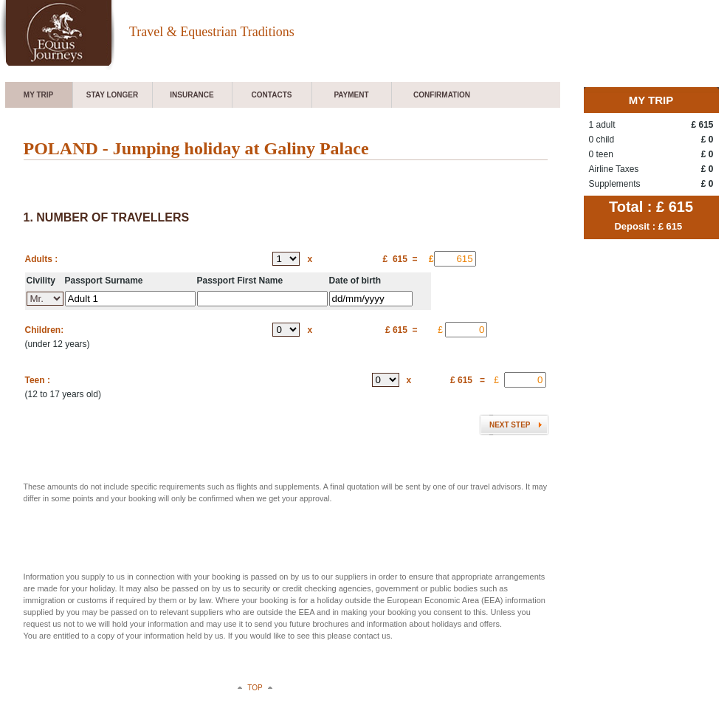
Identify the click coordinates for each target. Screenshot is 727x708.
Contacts (272, 95)
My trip (38, 95)
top (254, 688)
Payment (351, 95)
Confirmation (441, 95)
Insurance (191, 95)
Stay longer (112, 95)
